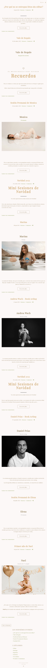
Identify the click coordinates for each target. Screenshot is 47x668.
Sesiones (22, 10)
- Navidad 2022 (16, 641)
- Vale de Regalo (16, 634)
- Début (14, 648)
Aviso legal (23, 664)
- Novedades (15, 656)
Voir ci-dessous (6, 625)
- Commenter (28, 10)
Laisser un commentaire (8, 31)
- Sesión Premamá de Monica (20, 639)
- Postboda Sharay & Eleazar (19, 637)
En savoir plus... (23, 28)
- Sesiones (15, 654)
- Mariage (14, 650)
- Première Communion (18, 658)
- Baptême (15, 652)
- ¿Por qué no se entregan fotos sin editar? (23, 632)
